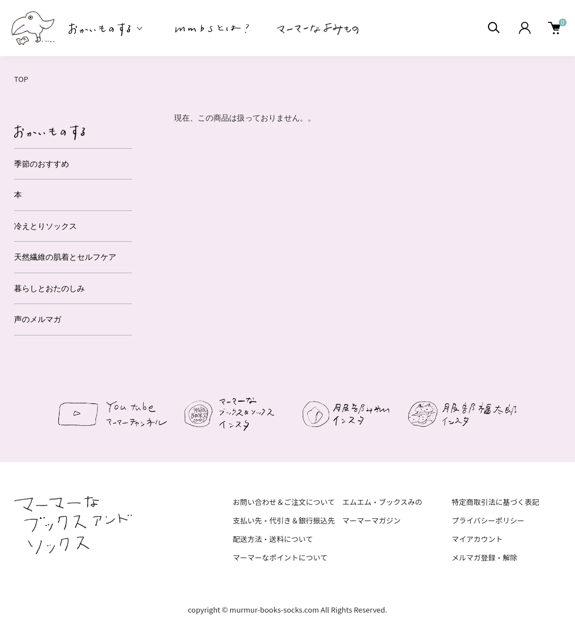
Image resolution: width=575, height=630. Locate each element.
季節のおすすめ (41, 163)
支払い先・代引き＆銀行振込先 (284, 520)
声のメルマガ (37, 319)
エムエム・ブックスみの (382, 501)
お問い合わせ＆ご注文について (284, 501)
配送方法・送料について (273, 539)
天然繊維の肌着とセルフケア (65, 256)
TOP (21, 78)
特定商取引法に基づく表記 (495, 501)
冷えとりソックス (45, 226)
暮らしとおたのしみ (49, 288)
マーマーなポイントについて (280, 557)
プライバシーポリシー (487, 520)
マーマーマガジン (371, 520)
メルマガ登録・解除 (484, 557)
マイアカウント (477, 539)
